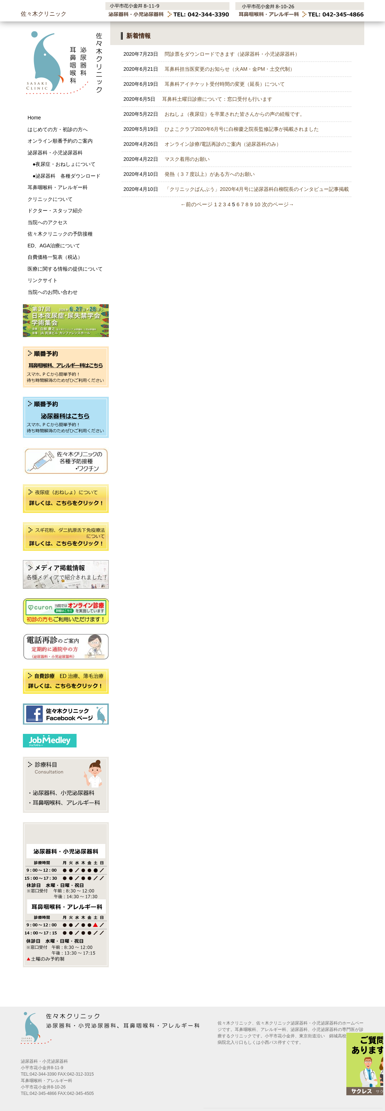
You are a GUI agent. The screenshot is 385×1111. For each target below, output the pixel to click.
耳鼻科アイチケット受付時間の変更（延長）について (204, 84)
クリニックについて (50, 199)
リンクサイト (43, 280)
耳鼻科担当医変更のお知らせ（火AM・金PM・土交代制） (209, 69)
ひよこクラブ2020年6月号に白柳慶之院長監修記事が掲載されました (221, 129)
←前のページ (196, 204)
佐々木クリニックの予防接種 (60, 234)
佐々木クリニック (44, 14)
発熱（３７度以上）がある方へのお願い (189, 174)
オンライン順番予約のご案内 (60, 141)
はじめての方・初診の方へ (58, 129)
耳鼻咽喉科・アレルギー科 (58, 187)
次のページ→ (278, 204)
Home (34, 117)
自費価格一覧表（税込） (55, 257)
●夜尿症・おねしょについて (62, 164)
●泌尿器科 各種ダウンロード (64, 176)
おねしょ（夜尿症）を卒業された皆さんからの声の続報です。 (214, 114)
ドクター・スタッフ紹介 (55, 210)
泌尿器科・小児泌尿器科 (55, 152)
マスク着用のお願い (166, 159)
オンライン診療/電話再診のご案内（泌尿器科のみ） (202, 144)
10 (257, 204)
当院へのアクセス (48, 222)
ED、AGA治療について (54, 245)
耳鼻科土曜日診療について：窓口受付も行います (197, 99)
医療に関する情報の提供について (65, 269)
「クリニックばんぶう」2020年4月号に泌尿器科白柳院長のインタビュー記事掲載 (236, 189)
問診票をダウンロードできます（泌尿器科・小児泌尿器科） (211, 54)
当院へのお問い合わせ (53, 292)
